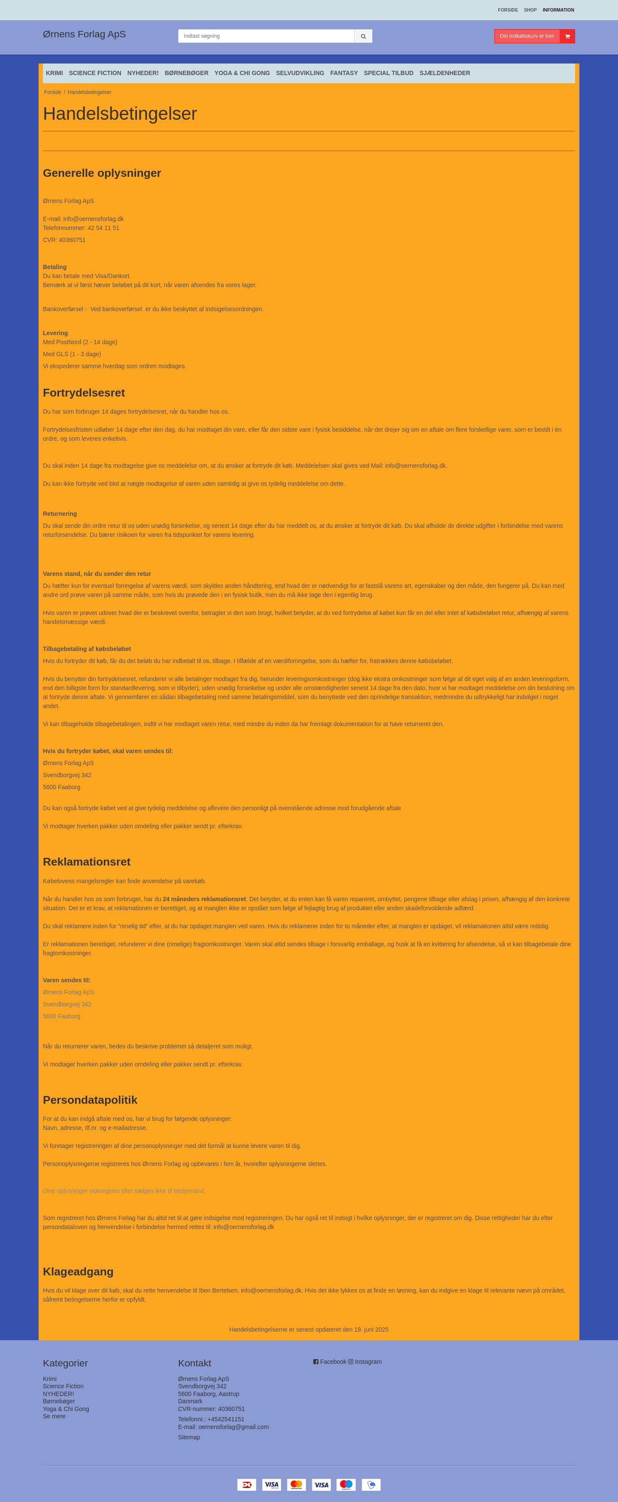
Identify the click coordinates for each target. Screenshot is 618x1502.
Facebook (333, 1361)
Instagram (368, 1361)
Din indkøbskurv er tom (537, 36)
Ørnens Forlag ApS (84, 33)
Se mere (54, 1416)
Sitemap (189, 1437)
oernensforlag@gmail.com (233, 1426)
